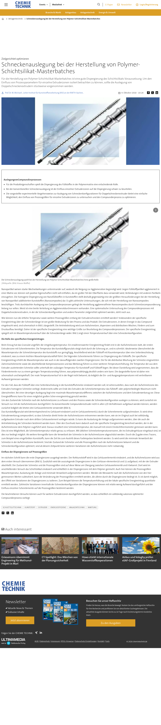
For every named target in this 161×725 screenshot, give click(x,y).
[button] (154, 551)
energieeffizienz (58, 507)
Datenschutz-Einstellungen (85, 641)
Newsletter (126, 4)
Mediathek (57, 4)
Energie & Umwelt (107, 12)
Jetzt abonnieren (20, 620)
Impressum (55, 641)
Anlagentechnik (87, 12)
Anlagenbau (70, 12)
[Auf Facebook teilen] (149, 93)
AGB (37, 641)
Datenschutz (45, 641)
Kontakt (101, 641)
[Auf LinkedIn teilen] (157, 93)
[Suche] (98, 4)
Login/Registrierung (149, 4)
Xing (37, 632)
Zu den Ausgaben (111, 623)
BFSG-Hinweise (67, 641)
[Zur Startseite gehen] (22, 4)
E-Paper (109, 4)
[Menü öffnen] (6, 4)
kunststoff (30, 507)
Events (42, 4)
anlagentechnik (77, 507)
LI (41, 632)
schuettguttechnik (12, 507)
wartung (92, 507)
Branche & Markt (53, 12)
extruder (42, 507)
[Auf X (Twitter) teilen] (153, 93)
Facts (107, 641)
